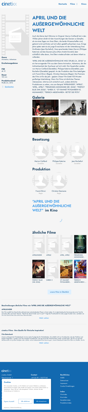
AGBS (62, 378)
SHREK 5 (49, 280)
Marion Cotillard (41, 161)
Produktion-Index (65, 403)
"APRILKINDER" (69, 84)
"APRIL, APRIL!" (38, 87)
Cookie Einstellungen (67, 386)
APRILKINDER (37, 255)
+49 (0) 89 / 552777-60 (39, 378)
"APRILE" (79, 84)
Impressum (63, 383)
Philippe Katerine (59, 161)
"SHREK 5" (51, 89)
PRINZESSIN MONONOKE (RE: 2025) (79, 256)
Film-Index (63, 394)
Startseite (62, 4)
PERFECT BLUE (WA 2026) (37, 281)
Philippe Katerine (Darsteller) (68, 68)
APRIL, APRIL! (65, 255)
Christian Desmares (59, 191)
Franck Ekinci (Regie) (44, 74)
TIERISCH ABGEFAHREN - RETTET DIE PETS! (80, 281)
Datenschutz (64, 381)
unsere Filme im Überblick (59, 292)
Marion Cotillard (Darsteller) (46, 68)
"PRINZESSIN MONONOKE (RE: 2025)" (60, 87)
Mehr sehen (44, 318)
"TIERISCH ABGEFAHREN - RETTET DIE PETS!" (61, 92)
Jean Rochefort (77, 161)
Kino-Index (63, 397)
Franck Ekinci (41, 191)
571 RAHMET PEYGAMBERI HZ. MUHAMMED (66, 281)
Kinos (83, 4)
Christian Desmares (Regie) (63, 74)
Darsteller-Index (65, 400)
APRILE (48, 255)
